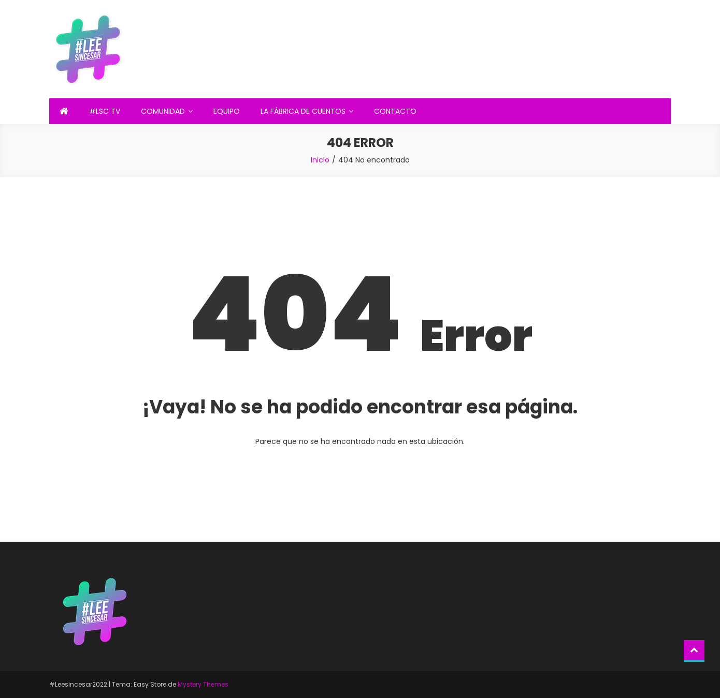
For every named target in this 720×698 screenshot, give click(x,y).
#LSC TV (104, 111)
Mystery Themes (203, 684)
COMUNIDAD (163, 111)
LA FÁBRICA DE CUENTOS (303, 111)
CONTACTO (395, 111)
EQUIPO (226, 111)
